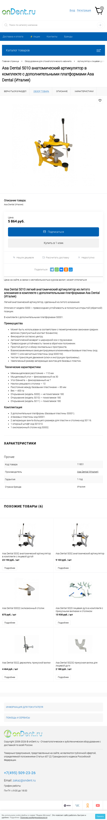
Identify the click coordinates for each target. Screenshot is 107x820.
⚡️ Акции (35, 36)
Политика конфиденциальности (33, 818)
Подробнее (9, 568)
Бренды (68, 36)
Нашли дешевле (23, 257)
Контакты (52, 36)
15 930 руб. (80, 616)
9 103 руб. (80, 562)
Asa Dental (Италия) (84, 471)
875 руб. (26, 616)
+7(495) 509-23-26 (20, 773)
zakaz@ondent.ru (24, 780)
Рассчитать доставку (55, 257)
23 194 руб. (26, 562)
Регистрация (84, 10)
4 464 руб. (26, 671)
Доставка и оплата (13, 36)
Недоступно (86, 257)
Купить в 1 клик (53, 243)
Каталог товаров (53, 50)
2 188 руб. (80, 671)
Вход (72, 10)
